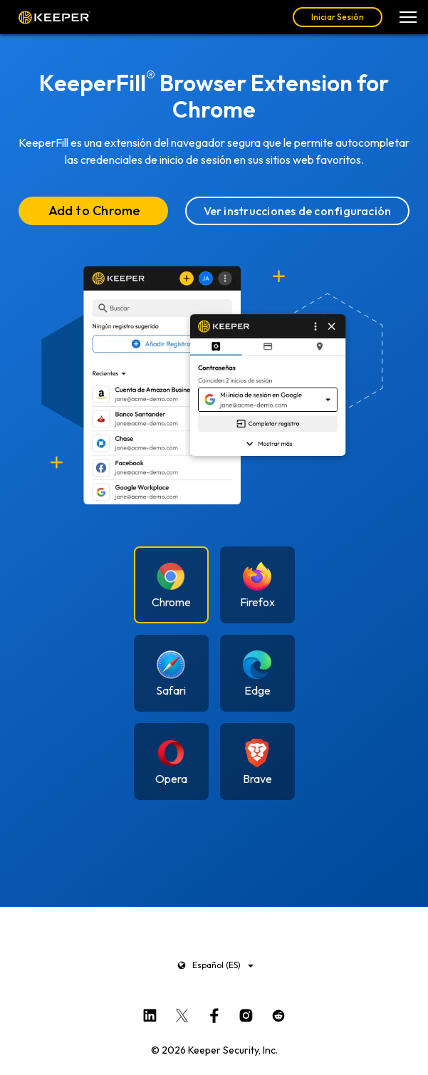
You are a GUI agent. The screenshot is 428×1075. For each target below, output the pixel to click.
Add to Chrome (94, 210)
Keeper (54, 17)
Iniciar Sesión (337, 16)
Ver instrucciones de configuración (298, 211)
